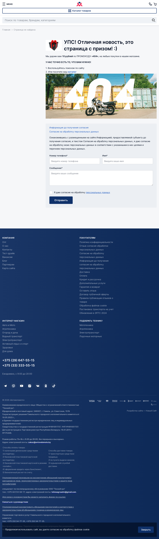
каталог (72, 71)
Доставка (85, 272)
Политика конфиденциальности (96, 242)
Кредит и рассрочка (90, 279)
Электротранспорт (12, 340)
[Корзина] (155, 4)
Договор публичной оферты (94, 294)
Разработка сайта (135, 411)
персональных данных (98, 192)
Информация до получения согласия (69, 127)
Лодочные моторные (91, 336)
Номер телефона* (58, 155)
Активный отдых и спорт (15, 343)
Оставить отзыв (88, 290)
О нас (5, 245)
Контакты (7, 249)
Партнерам (8, 264)
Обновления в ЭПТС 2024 (93, 313)
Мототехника (86, 325)
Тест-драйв (8, 253)
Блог (4, 260)
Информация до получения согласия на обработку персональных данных (94, 264)
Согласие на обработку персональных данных (74, 131)
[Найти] (153, 20)
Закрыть (145, 529)
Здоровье (7, 347)
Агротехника (9, 328)
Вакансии (7, 257)
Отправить (61, 200)
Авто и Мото (8, 325)
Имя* (105, 155)
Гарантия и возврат (90, 287)
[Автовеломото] (79, 4)
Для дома (7, 351)
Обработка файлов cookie (93, 305)
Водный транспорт (12, 336)
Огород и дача (10, 332)
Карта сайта (8, 268)
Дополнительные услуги (92, 283)
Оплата (83, 275)
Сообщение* (56, 168)
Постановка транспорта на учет (97, 309)
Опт (4, 242)
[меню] (7, 4)
